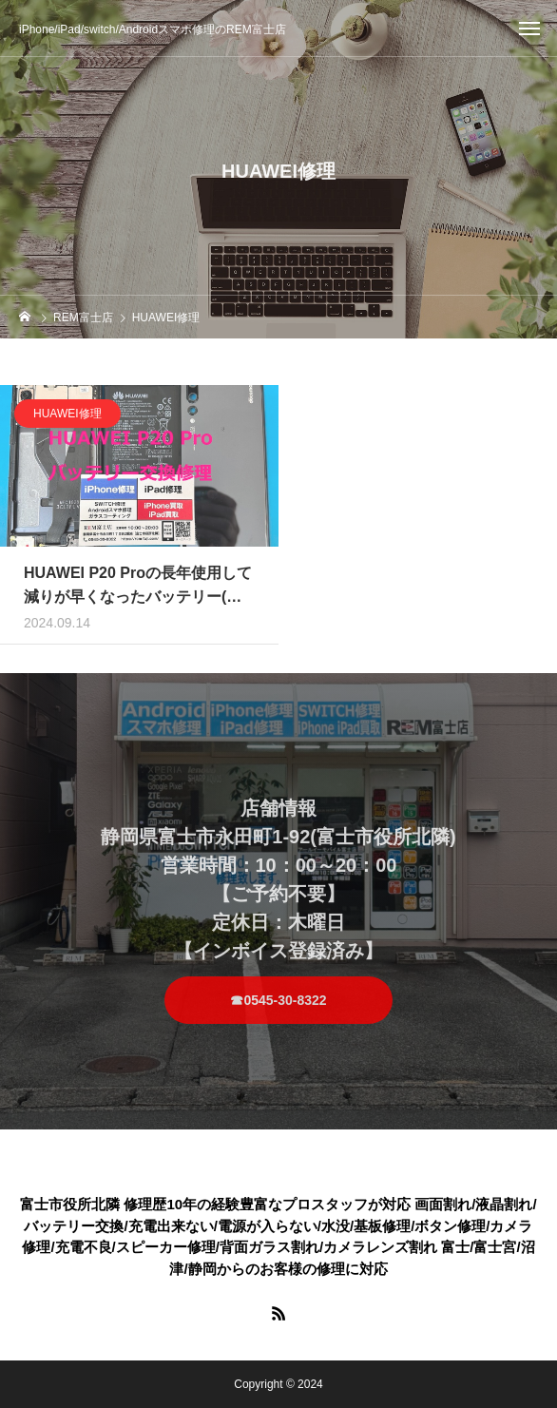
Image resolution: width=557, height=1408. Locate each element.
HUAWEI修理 (67, 420)
